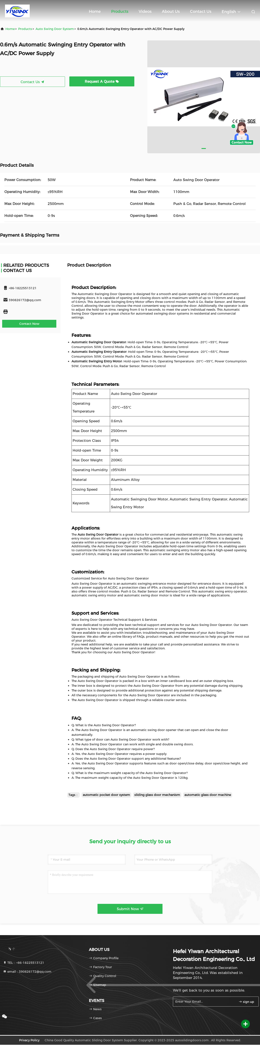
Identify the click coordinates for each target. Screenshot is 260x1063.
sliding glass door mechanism (157, 795)
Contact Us (200, 11)
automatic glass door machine (207, 795)
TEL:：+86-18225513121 (23, 963)
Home (95, 11)
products (25, 29)
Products (119, 11)
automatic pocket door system (106, 795)
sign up (246, 1002)
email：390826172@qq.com (27, 972)
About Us (171, 11)
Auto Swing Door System (55, 29)
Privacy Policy (29, 1040)
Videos (145, 11)
